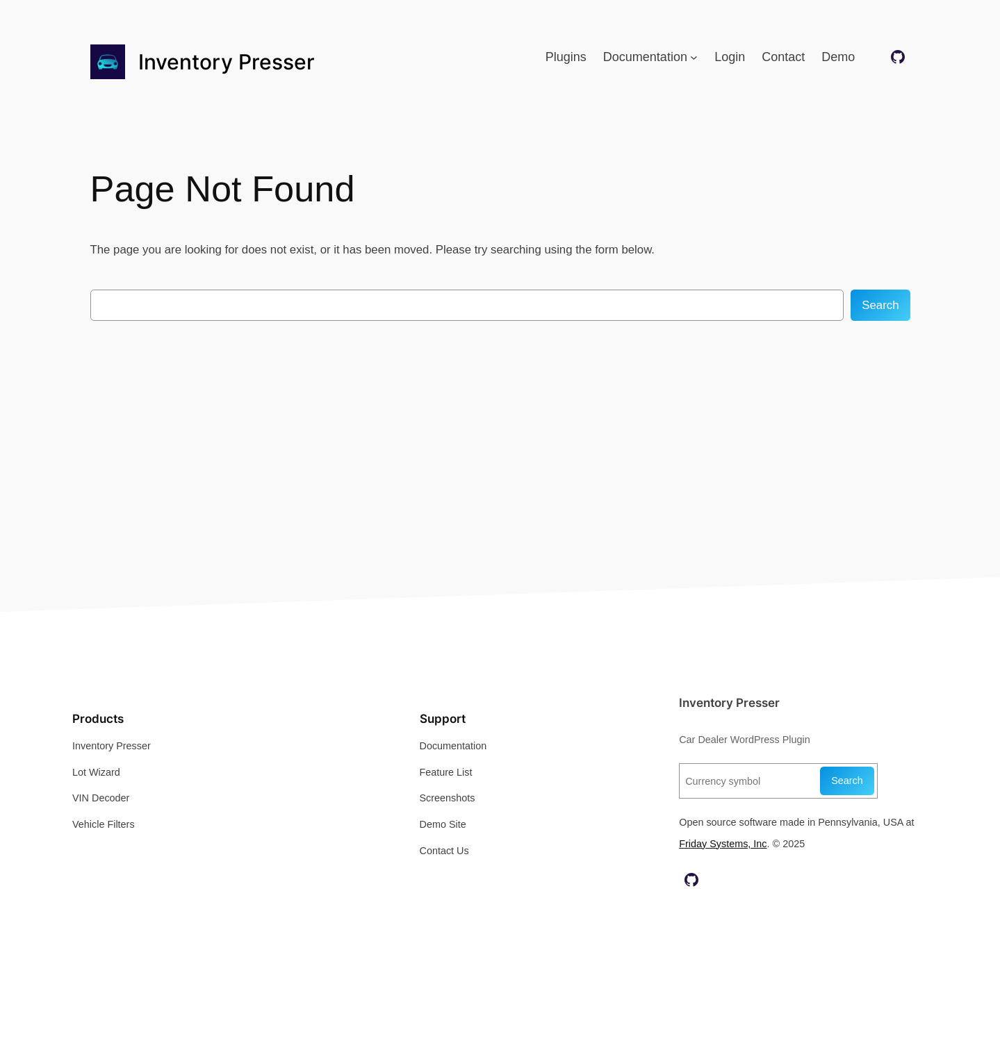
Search (880, 305)
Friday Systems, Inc (723, 843)
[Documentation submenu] (694, 57)
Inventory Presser (226, 61)
